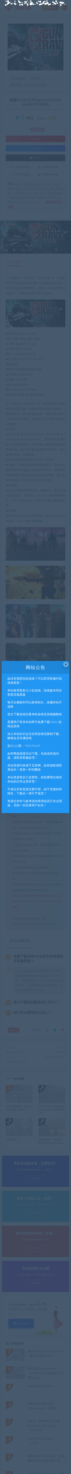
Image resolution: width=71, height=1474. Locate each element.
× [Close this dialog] (66, 664)
